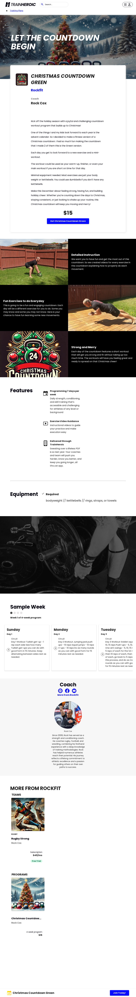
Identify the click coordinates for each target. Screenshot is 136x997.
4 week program (34, 932)
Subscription (36, 852)
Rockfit (37, 90)
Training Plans (16, 10)
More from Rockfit (68, 695)
